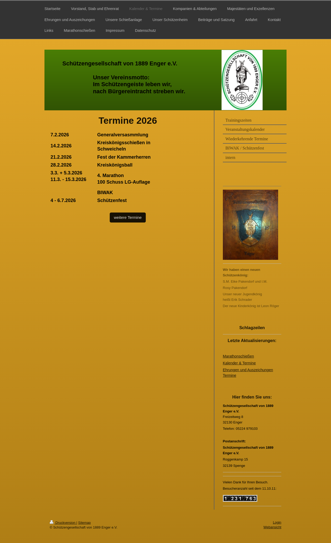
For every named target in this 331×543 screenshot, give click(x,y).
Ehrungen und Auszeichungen (248, 370)
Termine (229, 375)
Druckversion (63, 523)
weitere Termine (128, 217)
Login (277, 522)
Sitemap (84, 523)
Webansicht (272, 527)
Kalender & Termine (239, 363)
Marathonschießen (238, 356)
